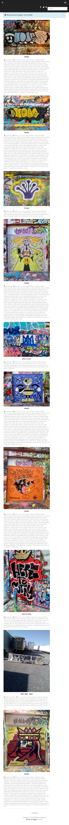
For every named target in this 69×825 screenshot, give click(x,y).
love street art (32, 84)
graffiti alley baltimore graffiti (32, 78)
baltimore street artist (21, 66)
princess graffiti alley (24, 87)
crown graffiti (27, 213)
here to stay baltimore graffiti (31, 622)
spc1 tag (6, 705)
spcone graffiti (18, 705)
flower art (44, 74)
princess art (35, 86)
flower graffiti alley (26, 76)
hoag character (23, 79)
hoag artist (7, 79)
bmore (11, 213)
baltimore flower (36, 211)
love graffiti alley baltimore (11, 84)
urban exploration (10, 697)
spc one (15, 703)
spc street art (37, 703)
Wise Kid (40, 819)
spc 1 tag (42, 702)
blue (11, 363)
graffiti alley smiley (16, 367)
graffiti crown (18, 214)
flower (39, 74)
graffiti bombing (34, 700)
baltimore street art (9, 66)
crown (35, 73)
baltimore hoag (21, 61)
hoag (42, 78)
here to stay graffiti (36, 623)
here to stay (42, 620)
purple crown (18, 216)
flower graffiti (17, 76)
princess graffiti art (9, 89)
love (16, 82)
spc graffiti (9, 703)
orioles (21, 312)
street (38, 91)
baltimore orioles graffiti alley (29, 63)
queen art (17, 89)
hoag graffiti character (33, 81)
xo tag (36, 92)
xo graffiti (22, 92)
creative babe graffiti (43, 68)
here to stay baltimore (16, 622)
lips (7, 82)
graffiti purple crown (28, 214)
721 (19, 697)
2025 (16, 135)
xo (18, 92)
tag (47, 91)
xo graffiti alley (30, 92)
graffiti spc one (43, 700)
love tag (39, 84)
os (28, 86)
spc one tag (29, 703)
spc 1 (37, 702)
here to (36, 620)
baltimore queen (43, 65)
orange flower (23, 86)
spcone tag (26, 705)
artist (24, 60)
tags (5, 92)
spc (35, 702)
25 (19, 135)
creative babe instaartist (28, 71)
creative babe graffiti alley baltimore (28, 69)
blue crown (16, 363)
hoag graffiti (31, 79)
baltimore (31, 60)
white (8, 92)
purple (12, 216)
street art (42, 91)
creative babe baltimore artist (29, 68)
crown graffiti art (23, 74)
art (21, 60)
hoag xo (40, 795)
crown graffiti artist (23, 365)
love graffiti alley (42, 82)
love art (20, 82)
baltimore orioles (30, 61)
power (8, 216)
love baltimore (26, 82)
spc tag (43, 703)
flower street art (8, 78)
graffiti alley (9, 60)
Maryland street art (9, 86)
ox (30, 86)
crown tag (43, 213)
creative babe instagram (35, 785)
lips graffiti (11, 82)
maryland (44, 84)
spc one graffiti (22, 703)
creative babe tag (28, 73)
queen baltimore (25, 89)
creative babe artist (35, 780)
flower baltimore (8, 76)
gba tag (23, 700)
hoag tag (41, 81)
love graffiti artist (23, 84)
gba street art (16, 700)
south (22, 702)
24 (19, 286)
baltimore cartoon (36, 617)
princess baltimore (39, 312)
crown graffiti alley (13, 74)
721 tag (23, 697)
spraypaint (33, 91)
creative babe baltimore (13, 68)
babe (27, 60)
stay (11, 627)
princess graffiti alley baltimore (39, 87)
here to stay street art (17, 625)
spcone (11, 705)
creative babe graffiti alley (11, 69)
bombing (21, 698)
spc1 (47, 703)
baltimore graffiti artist (10, 61)
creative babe (36, 66)
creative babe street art (16, 73)
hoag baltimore (15, 79)
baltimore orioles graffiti (14, 63)
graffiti (15, 78)
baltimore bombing (42, 697)
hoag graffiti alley (40, 79)
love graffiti (34, 82)
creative (29, 66)
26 (19, 60)
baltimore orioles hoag (17, 65)
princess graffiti (14, 87)
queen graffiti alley (43, 89)
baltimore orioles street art (31, 65)
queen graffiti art (24, 91)
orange (17, 86)
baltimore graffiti (39, 60)
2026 (16, 60)
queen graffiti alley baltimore (12, 91)
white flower (14, 92)
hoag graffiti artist (21, 81)
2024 (16, 286)
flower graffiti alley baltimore (39, 76)
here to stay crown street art (23, 623)
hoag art (46, 78)
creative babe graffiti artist (38, 783)
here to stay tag (28, 625)
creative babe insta (16, 71)
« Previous (34, 813)
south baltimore (29, 702)
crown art (40, 73)
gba (44, 698)
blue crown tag (23, 363)
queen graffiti (34, 89)
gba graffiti (9, 700)
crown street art (32, 74)
